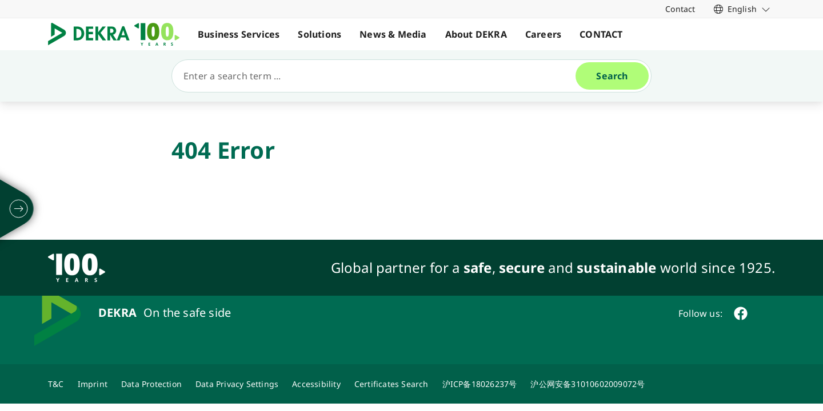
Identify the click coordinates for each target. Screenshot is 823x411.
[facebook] (741, 313)
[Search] (378, 76)
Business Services (238, 34)
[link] (742, 9)
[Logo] (118, 34)
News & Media (392, 34)
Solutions (319, 34)
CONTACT (601, 34)
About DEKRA (476, 34)
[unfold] (19, 209)
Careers (543, 34)
